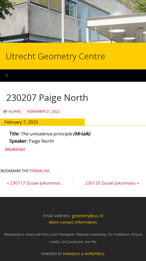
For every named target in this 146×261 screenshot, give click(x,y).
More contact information (73, 222)
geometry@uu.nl (87, 215)
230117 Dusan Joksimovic (34, 183)
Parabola (71, 253)
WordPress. (94, 253)
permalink (39, 170)
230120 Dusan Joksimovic (112, 183)
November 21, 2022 (43, 111)
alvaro (14, 111)
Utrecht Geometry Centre (56, 38)
